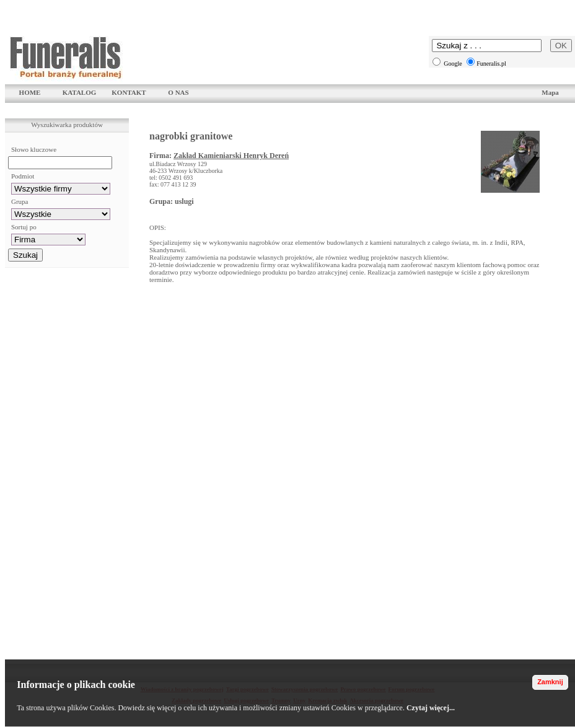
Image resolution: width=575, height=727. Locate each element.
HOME (30, 92)
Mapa (550, 92)
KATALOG (80, 92)
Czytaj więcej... (430, 707)
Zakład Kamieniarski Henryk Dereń (231, 155)
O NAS (178, 92)
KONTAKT (129, 92)
